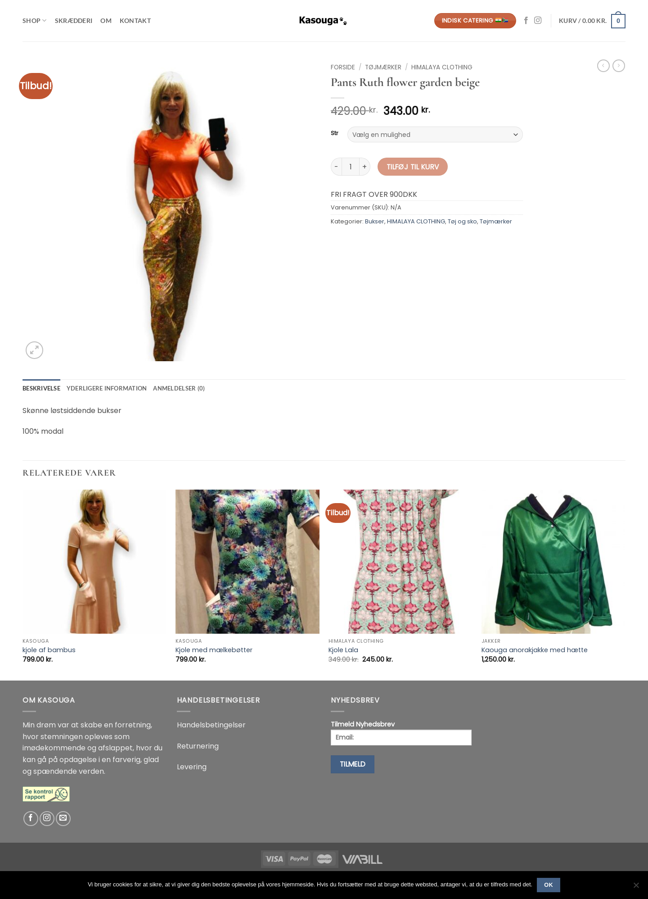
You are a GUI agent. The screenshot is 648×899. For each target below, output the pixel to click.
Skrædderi (74, 20)
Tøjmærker (383, 67)
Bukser (374, 221)
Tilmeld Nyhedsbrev (401, 732)
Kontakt (135, 20)
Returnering (198, 746)
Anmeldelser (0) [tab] (179, 388)
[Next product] (603, 65)
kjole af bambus (49, 650)
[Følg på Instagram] (537, 21)
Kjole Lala (343, 650)
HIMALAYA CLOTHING (441, 67)
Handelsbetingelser (211, 725)
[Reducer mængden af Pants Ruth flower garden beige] (336, 167)
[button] (592, 21)
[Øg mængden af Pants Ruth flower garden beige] (365, 167)
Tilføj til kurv (413, 167)
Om (106, 20)
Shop (34, 20)
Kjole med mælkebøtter (214, 650)
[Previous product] (618, 65)
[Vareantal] (351, 167)
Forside (343, 67)
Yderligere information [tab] (107, 388)
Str (334, 133)
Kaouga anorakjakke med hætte (535, 650)
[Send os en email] (63, 818)
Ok (548, 885)
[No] (635, 888)
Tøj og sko (462, 221)
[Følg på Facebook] (526, 21)
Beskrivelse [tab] (41, 388)
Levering (192, 767)
